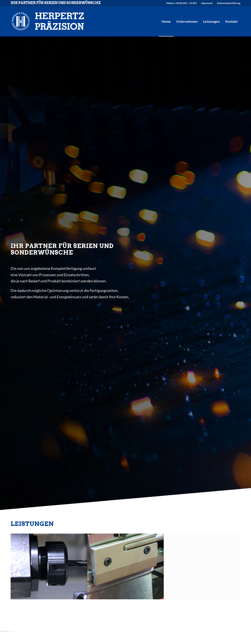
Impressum (207, 3)
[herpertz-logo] (48, 21)
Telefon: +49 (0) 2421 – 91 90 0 (181, 3)
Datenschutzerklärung (228, 3)
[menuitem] (181, 3)
